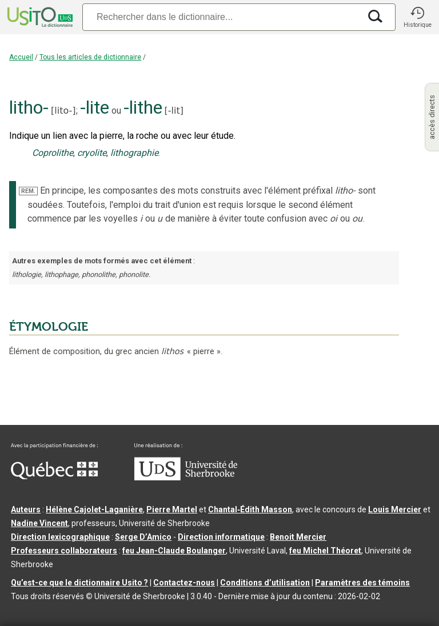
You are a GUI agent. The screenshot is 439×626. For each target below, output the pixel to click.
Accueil (21, 57)
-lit (174, 110)
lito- (63, 110)
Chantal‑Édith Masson (250, 509)
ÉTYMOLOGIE (48, 327)
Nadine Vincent (39, 523)
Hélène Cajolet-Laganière (94, 509)
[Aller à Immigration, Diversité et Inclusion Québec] (54, 476)
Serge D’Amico (143, 536)
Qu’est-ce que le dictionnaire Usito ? (79, 582)
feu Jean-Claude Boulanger (174, 550)
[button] (417, 17)
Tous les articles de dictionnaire (90, 57)
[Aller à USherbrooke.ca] (185, 477)
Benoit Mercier (298, 536)
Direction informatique (221, 536)
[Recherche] (221, 17)
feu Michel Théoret (325, 550)
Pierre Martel (171, 509)
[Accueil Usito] (39, 17)
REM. (28, 191)
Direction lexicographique (60, 536)
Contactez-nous (184, 582)
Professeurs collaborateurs (64, 550)
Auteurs (26, 509)
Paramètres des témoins (362, 582)
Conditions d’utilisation (265, 582)
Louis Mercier (394, 509)
